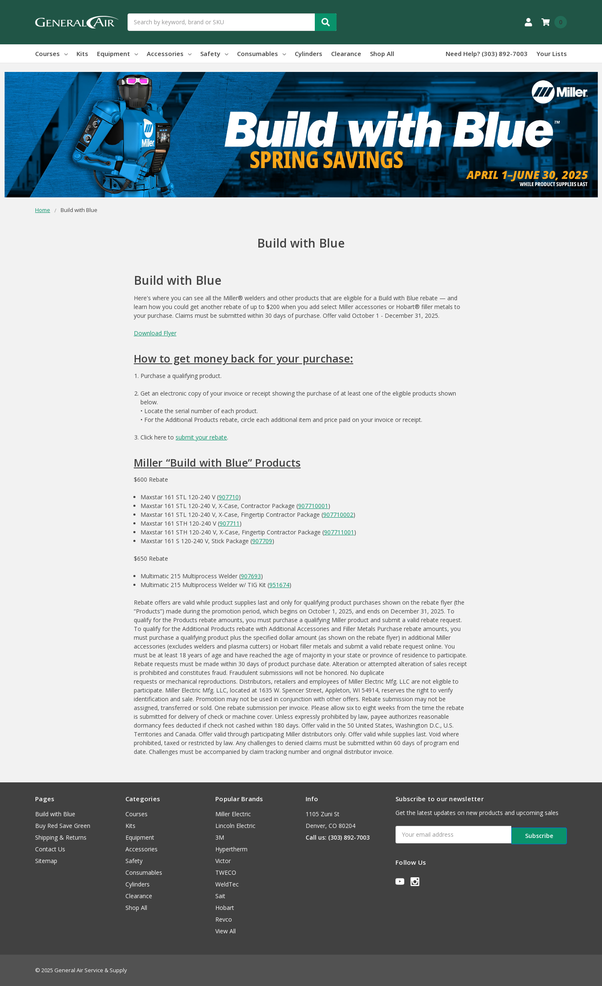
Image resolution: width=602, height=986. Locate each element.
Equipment (117, 53)
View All (225, 931)
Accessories (169, 53)
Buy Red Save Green (62, 826)
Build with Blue (55, 814)
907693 (251, 576)
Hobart (224, 908)
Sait (220, 896)
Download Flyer (155, 333)
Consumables (261, 53)
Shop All (382, 53)
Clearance (346, 53)
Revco (223, 919)
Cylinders (308, 53)
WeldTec (227, 884)
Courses (51, 53)
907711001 (339, 532)
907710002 (338, 515)
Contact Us (50, 849)
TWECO (225, 872)
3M (219, 837)
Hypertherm (231, 849)
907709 (262, 541)
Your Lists (551, 53)
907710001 (313, 506)
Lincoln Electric (235, 826)
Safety (214, 53)
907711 (229, 523)
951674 (279, 585)
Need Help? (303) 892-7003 (487, 53)
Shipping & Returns (61, 837)
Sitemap (46, 861)
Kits (82, 53)
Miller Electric (233, 814)
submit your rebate (201, 437)
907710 (229, 497)
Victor (223, 861)
